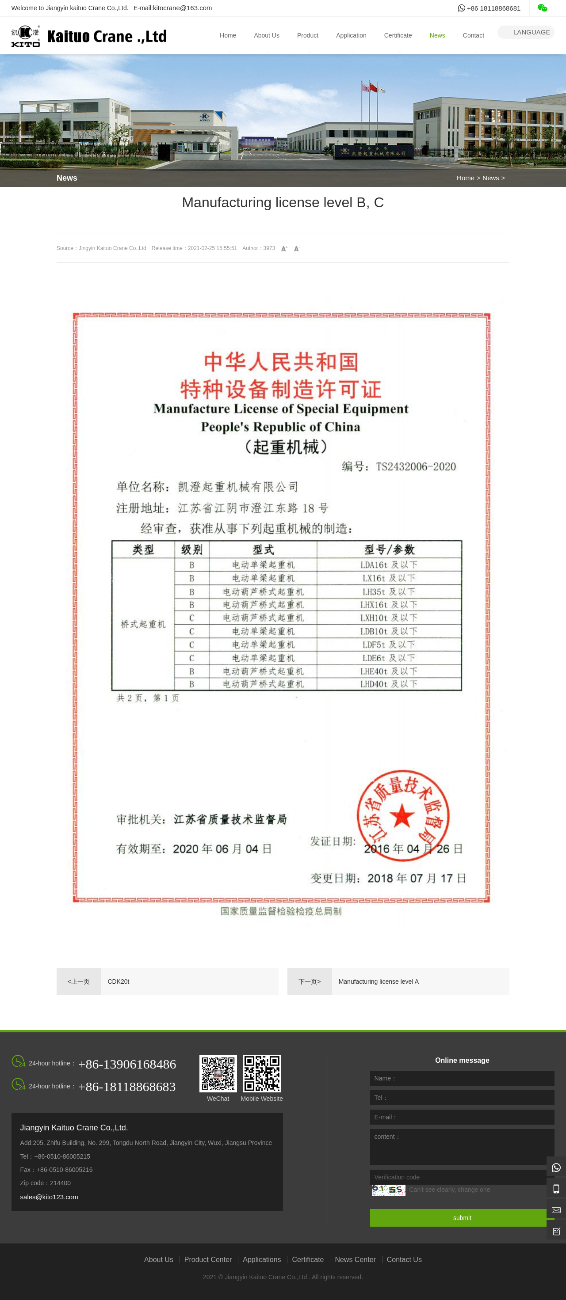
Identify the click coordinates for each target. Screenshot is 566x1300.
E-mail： (386, 1117)
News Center (355, 1259)
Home (228, 35)
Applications (262, 1259)
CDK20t (118, 981)
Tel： (382, 1097)
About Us (266, 35)
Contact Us (404, 1259)
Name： (386, 1078)
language (526, 32)
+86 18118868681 (489, 8)
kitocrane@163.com (182, 7)
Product (307, 35)
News (437, 35)
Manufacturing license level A (379, 981)
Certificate (398, 35)
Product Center (208, 1259)
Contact (473, 35)
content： (388, 1136)
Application (351, 35)
